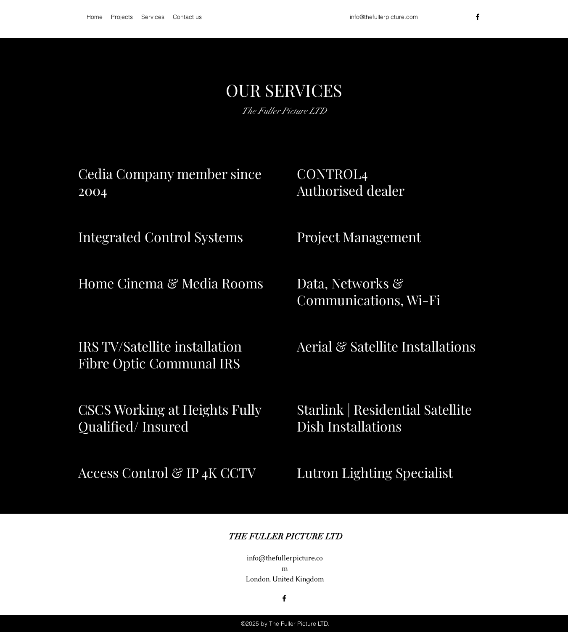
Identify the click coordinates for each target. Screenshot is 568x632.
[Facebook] (477, 17)
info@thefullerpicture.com (384, 17)
